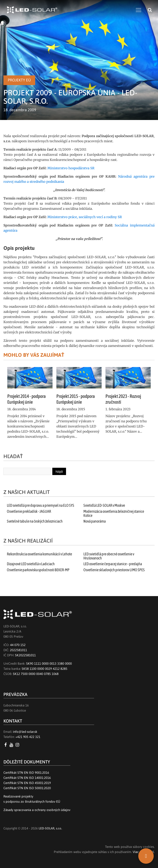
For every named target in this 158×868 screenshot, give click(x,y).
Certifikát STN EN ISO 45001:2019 (27, 783)
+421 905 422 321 (27, 737)
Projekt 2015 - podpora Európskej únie (75, 399)
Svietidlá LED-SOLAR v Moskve (104, 505)
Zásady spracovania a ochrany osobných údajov (36, 810)
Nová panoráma (94, 521)
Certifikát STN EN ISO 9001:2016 (26, 772)
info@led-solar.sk (25, 731)
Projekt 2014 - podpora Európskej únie (26, 399)
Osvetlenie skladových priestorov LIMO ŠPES (114, 570)
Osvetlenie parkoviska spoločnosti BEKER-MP (38, 570)
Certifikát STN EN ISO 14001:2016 (27, 778)
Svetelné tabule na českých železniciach (35, 521)
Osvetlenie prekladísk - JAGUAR (29, 511)
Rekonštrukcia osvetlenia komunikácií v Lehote (39, 554)
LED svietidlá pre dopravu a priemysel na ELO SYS (40, 505)
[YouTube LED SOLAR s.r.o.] (12, 745)
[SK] (146, 856)
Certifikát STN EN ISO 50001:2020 (27, 788)
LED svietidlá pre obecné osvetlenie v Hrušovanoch (108, 556)
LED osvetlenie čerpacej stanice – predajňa (112, 564)
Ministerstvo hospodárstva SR (70, 168)
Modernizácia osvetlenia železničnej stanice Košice (113, 513)
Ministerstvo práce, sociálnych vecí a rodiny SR (84, 217)
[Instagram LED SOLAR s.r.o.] (18, 745)
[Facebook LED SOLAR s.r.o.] (6, 745)
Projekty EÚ (19, 80)
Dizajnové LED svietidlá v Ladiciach (31, 564)
